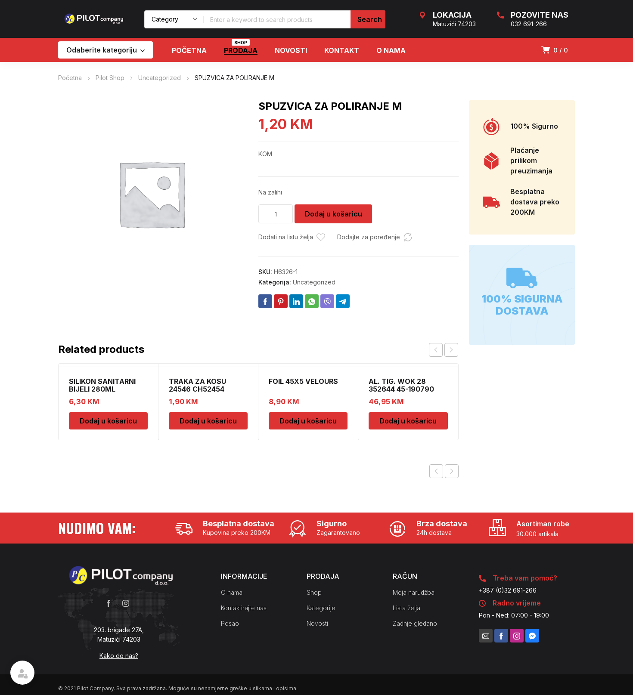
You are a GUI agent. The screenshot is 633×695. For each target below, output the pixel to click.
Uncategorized (159, 77)
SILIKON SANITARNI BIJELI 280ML (102, 385)
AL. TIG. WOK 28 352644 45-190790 (401, 385)
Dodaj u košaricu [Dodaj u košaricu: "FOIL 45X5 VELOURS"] (308, 421)
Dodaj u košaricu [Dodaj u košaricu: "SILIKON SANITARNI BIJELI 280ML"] (108, 421)
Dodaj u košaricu (333, 214)
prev (436, 350)
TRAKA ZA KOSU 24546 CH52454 (197, 385)
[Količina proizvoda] (275, 213)
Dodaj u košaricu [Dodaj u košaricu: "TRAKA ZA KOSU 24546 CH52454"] (208, 421)
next (451, 350)
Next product (452, 471)
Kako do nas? (118, 655)
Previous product (436, 471)
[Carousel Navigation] (443, 350)
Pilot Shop (110, 77)
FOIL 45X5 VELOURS (303, 381)
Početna (70, 77)
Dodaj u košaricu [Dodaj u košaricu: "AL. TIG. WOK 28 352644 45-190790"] (408, 421)
